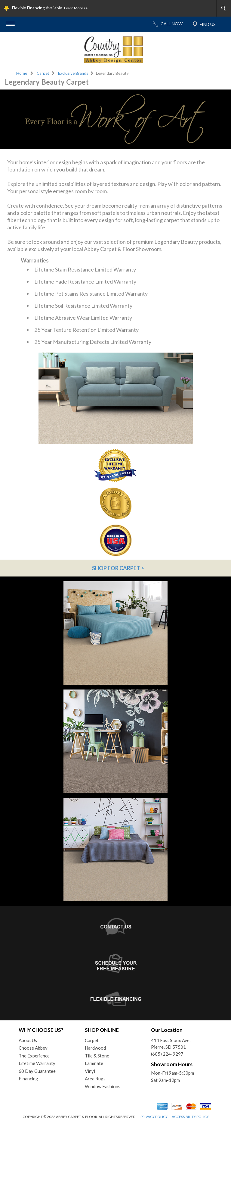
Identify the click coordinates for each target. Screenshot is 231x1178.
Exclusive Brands (73, 73)
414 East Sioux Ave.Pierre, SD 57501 (170, 1099)
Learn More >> (76, 8)
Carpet (43, 73)
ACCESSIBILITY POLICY (190, 1172)
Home (21, 73)
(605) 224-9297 (167, 1109)
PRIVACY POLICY (154, 1172)
